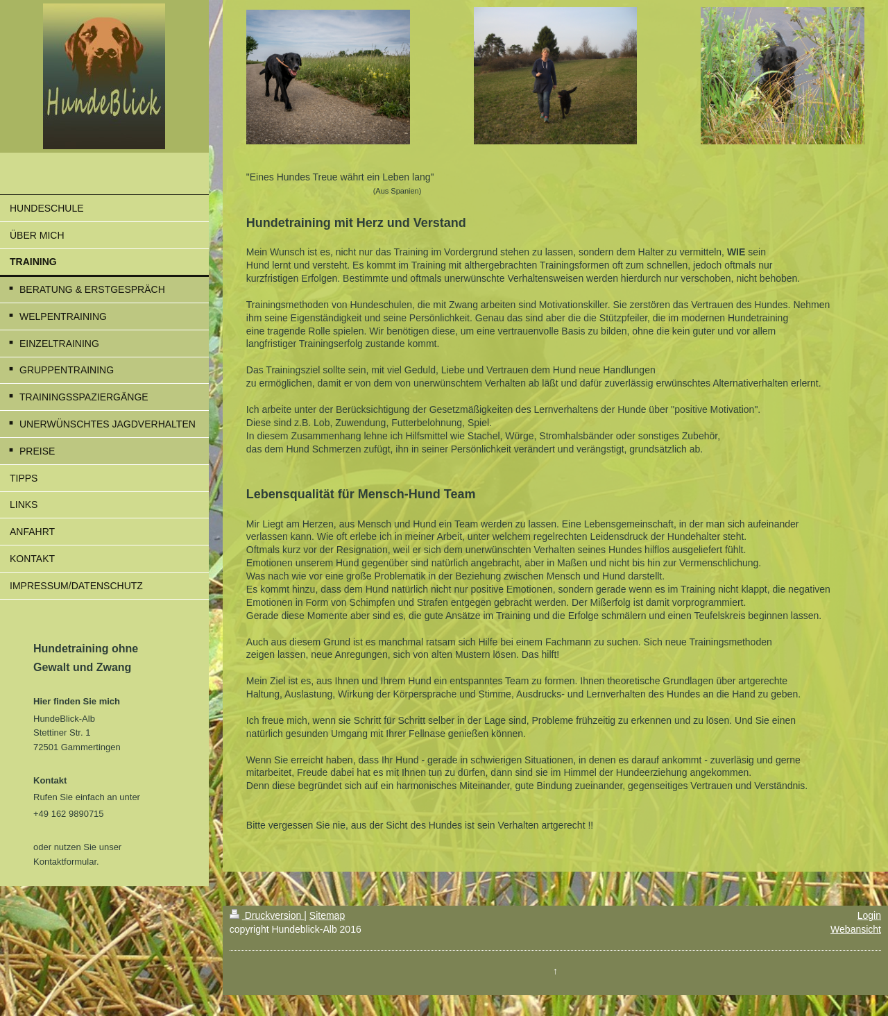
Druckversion (267, 915)
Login (869, 915)
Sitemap (327, 915)
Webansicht (855, 929)
